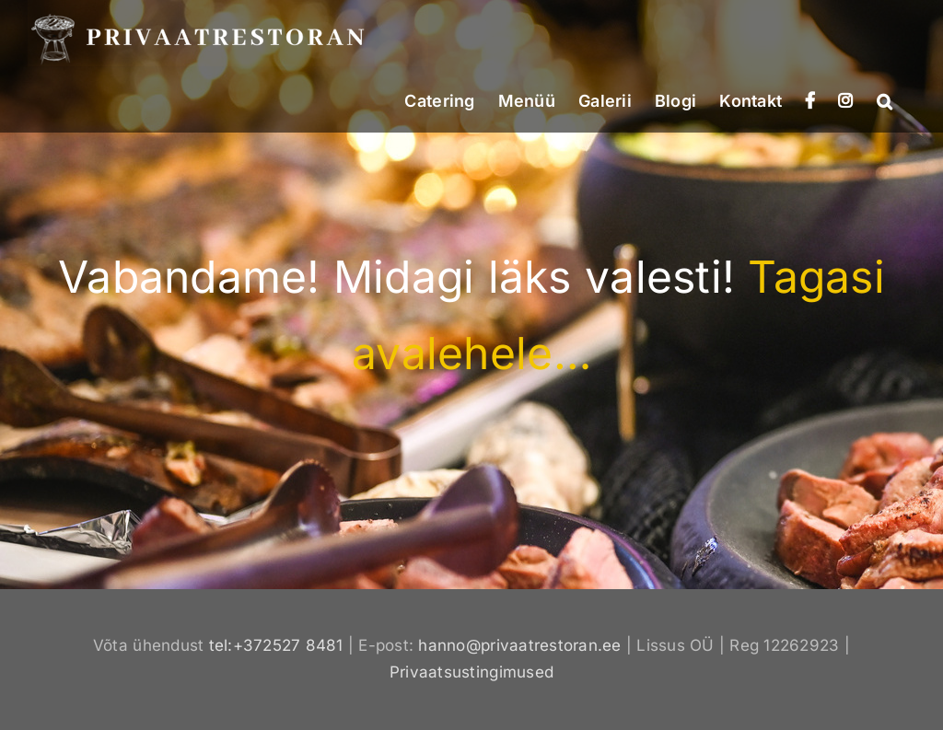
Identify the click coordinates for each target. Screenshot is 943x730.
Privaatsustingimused (471, 672)
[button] (884, 99)
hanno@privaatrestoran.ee (519, 645)
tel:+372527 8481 (276, 645)
